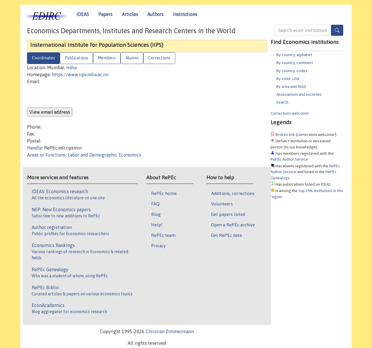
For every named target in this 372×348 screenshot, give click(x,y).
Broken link (285, 134)
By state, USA (287, 78)
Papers (105, 14)
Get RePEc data (226, 235)
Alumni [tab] (132, 58)
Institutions (185, 14)
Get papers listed (228, 214)
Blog (156, 214)
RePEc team (163, 235)
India (71, 67)
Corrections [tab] (159, 58)
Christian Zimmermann (170, 331)
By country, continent (294, 62)
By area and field (291, 86)
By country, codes (291, 70)
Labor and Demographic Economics (104, 154)
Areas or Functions (46, 154)
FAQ (155, 203)
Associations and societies (299, 94)
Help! (156, 224)
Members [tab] (107, 58)
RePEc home (164, 193)
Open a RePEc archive (233, 224)
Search (282, 102)
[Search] (337, 30)
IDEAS (82, 14)
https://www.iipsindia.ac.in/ (80, 74)
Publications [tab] (76, 58)
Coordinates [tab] (43, 58)
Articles (130, 14)
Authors (155, 14)
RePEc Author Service (289, 159)
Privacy (158, 245)
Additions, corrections (233, 193)
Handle (34, 147)
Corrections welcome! (290, 113)
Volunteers (222, 203)
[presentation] (71, 96)
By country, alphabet (294, 54)
